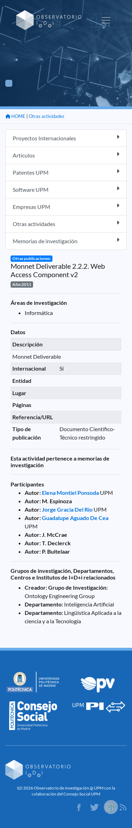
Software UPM (66, 189)
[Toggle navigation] (106, 20)
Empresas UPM (66, 206)
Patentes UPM (66, 172)
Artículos (66, 155)
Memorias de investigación (66, 240)
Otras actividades (46, 116)
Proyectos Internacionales (66, 137)
